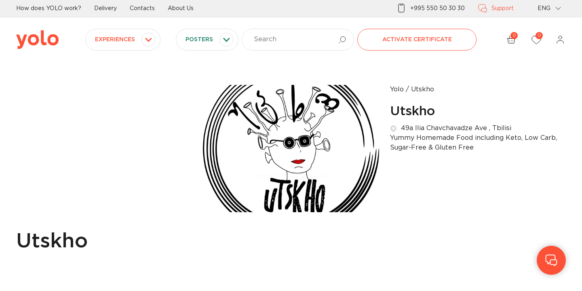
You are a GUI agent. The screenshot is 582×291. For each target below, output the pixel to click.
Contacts (142, 8)
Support (496, 8)
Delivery (105, 8)
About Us (181, 8)
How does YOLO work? (48, 8)
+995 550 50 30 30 (430, 8)
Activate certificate (417, 39)
